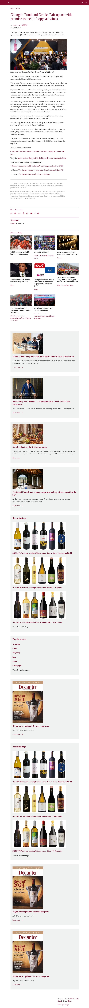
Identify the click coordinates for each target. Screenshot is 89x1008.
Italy (14, 657)
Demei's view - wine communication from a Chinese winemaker (20, 318)
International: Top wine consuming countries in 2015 (67, 253)
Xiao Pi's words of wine (65, 285)
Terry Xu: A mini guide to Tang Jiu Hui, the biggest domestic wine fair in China (67, 279)
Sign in (13, 223)
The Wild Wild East (41, 252)
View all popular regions (22, 670)
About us (36, 191)
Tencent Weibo (19, 213)
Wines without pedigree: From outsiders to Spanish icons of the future (43, 356)
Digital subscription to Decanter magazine (31, 726)
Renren (27, 213)
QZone (23, 213)
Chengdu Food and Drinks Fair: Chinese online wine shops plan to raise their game (44, 282)
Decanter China (44, 3)
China (15, 648)
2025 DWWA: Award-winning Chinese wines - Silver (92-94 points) (37, 587)
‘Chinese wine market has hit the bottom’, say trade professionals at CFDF (37, 166)
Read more (18, 367)
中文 (86, 2)
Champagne (17, 665)
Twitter (31, 213)
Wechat (15, 213)
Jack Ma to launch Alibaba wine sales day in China (20, 280)
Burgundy (16, 653)
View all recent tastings (22, 627)
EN (82, 2)
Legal (60, 1001)
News (18, 8)
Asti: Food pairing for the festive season (30, 447)
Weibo (11, 213)
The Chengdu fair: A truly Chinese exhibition (34, 174)
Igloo (70, 1001)
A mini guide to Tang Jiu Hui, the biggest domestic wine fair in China (42, 158)
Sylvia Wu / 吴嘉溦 (20, 25)
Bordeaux (16, 644)
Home (12, 8)
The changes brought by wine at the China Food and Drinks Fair (40, 170)
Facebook (34, 213)
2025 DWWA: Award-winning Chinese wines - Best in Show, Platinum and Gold (42, 553)
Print (38, 213)
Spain (15, 661)
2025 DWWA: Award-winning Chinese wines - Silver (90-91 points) (37, 622)
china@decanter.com (31, 196)
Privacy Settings (63, 1005)
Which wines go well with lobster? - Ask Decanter (19, 253)
